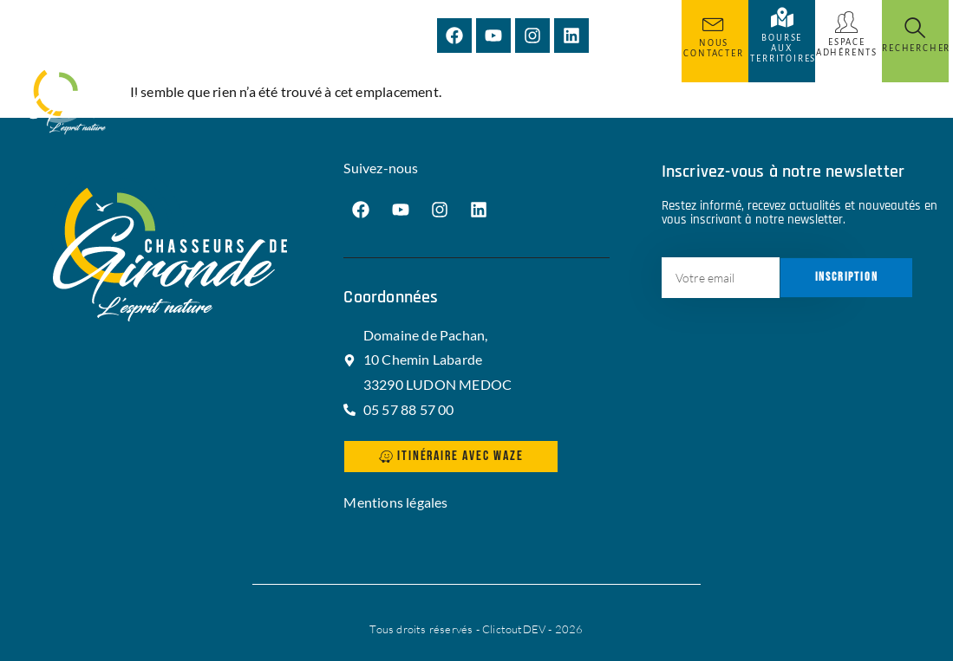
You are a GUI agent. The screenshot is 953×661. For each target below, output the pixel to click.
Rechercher (916, 48)
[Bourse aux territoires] (782, 17)
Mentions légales (395, 502)
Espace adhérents (847, 47)
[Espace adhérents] (846, 22)
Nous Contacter (713, 48)
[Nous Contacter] (713, 22)
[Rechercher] (915, 27)
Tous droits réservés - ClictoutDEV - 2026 (476, 629)
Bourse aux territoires (783, 48)
